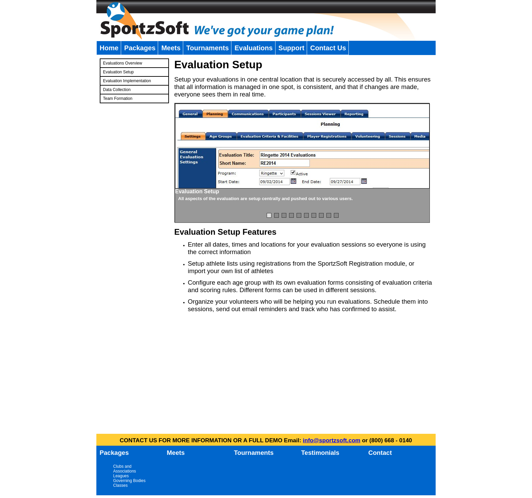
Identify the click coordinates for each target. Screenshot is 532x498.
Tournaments (207, 48)
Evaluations (253, 48)
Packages (139, 48)
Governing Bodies (129, 480)
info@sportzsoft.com (332, 440)
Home (109, 48)
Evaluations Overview (122, 63)
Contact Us (328, 48)
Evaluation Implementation (127, 80)
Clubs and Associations (124, 469)
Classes (120, 485)
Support (292, 48)
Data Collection (117, 89)
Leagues (121, 476)
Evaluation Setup (118, 72)
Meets (170, 48)
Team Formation (118, 98)
